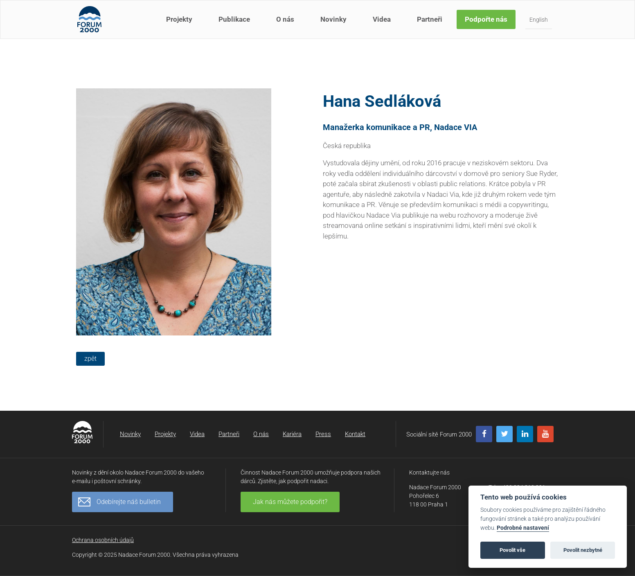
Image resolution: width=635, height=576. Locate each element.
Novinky (334, 24)
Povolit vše (512, 550)
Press (323, 434)
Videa (383, 24)
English (539, 24)
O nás (286, 24)
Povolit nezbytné (582, 550)
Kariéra (292, 434)
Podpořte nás (487, 24)
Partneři (430, 24)
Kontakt (355, 434)
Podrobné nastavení (523, 527)
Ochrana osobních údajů (103, 540)
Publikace (235, 24)
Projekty (180, 24)
